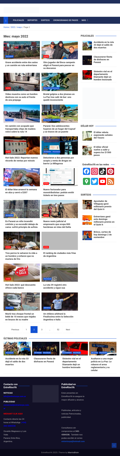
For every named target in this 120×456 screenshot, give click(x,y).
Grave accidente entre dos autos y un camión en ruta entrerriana (21, 64)
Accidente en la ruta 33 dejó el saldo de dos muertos (104, 45)
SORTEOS (45, 20)
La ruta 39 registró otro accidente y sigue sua (54, 286)
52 (58, 329)
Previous (15, 329)
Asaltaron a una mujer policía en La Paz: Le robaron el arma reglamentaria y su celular (102, 364)
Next (68, 329)
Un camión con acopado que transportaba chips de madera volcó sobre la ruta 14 (20, 129)
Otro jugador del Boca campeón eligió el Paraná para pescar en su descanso (59, 65)
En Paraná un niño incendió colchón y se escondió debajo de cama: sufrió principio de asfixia (21, 224)
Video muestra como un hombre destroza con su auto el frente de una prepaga (21, 97)
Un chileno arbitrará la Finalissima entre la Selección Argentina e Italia (58, 316)
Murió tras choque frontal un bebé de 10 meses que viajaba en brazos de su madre (20, 316)
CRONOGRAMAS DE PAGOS (65, 20)
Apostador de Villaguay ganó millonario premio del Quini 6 (102, 205)
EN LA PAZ (47, 88)
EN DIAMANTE (67, 353)
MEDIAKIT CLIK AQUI (13, 414)
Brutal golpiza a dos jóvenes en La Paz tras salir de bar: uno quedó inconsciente (59, 97)
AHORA (46, 56)
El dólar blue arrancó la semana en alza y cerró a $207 (21, 191)
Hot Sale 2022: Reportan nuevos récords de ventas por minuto (21, 159)
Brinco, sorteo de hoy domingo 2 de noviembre (103, 235)
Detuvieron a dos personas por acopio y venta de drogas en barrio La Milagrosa (58, 160)
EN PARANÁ (47, 120)
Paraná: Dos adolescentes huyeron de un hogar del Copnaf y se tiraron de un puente (59, 129)
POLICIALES (18, 20)
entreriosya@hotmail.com (73, 441)
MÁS (84, 20)
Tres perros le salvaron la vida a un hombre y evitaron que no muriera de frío (21, 256)
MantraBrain (73, 452)
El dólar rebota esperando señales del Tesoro (103, 135)
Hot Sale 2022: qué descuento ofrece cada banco (20, 286)
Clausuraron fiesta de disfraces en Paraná (103, 59)
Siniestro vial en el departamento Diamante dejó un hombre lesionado (103, 75)
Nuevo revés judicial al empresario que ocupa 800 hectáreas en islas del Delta (57, 224)
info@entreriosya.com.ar (15, 396)
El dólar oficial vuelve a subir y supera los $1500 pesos (102, 151)
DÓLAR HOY (9, 183)
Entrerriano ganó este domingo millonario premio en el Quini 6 (104, 220)
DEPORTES (32, 20)
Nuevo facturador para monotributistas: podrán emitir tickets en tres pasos (58, 192)
